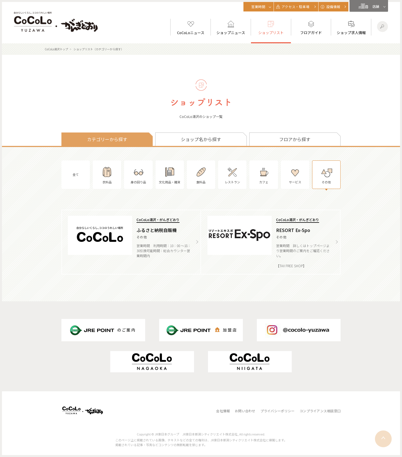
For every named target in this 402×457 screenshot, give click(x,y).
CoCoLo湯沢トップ (56, 49)
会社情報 (223, 410)
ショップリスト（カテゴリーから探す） (98, 49)
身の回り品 (138, 174)
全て (76, 174)
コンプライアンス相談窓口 (320, 410)
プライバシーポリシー (277, 410)
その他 (326, 174)
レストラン (232, 174)
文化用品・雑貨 (169, 174)
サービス (295, 174)
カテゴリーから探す (107, 139)
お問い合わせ (245, 410)
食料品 (201, 174)
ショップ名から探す (201, 139)
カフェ (264, 174)
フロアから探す (294, 139)
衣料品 (107, 174)
